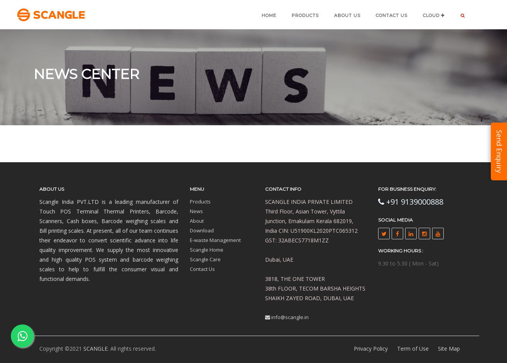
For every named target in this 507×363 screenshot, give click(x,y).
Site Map (449, 348)
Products (305, 15)
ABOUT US (347, 15)
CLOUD (434, 15)
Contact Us (202, 269)
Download (202, 230)
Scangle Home (206, 249)
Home (269, 15)
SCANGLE (95, 348)
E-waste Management (215, 240)
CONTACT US (391, 15)
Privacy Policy (371, 348)
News (196, 211)
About (197, 220)
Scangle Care (205, 259)
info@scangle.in (287, 317)
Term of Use (413, 348)
